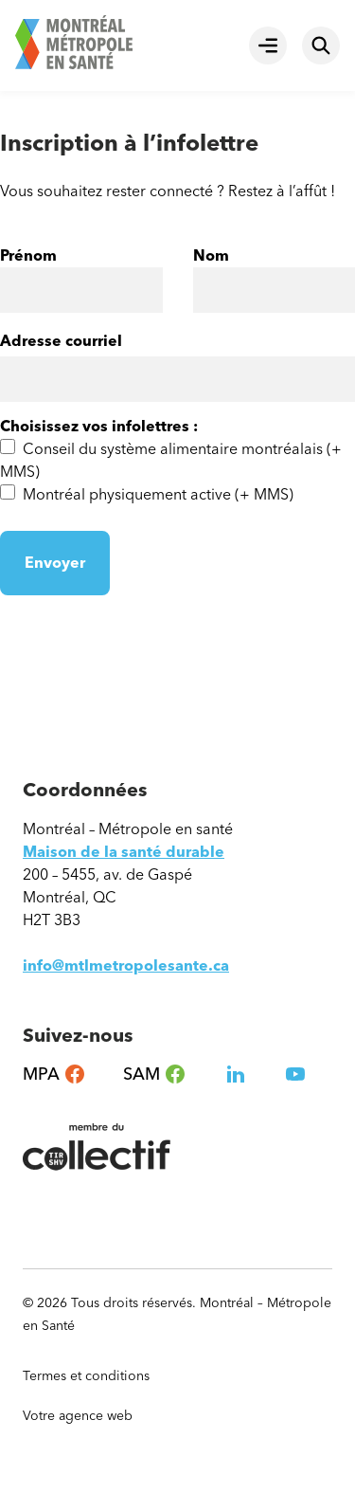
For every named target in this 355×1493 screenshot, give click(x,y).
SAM (154, 1074)
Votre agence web (86, 1416)
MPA (54, 1074)
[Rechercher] (321, 45)
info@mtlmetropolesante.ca (126, 965)
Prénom (28, 256)
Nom (211, 256)
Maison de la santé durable (123, 852)
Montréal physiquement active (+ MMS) (158, 494)
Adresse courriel (61, 341)
